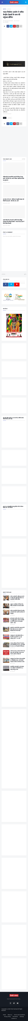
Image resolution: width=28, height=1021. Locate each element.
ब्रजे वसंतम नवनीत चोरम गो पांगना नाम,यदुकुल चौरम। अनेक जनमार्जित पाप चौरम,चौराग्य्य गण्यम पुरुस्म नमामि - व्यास (17, 620)
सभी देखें (23, 159)
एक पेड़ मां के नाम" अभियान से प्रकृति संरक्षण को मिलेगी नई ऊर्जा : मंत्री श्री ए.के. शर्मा (13, 200)
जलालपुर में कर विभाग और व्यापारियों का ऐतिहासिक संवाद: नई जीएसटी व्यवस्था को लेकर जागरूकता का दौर (17, 660)
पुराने (25, 274)
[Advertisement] (14, 45)
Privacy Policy (7, 1016)
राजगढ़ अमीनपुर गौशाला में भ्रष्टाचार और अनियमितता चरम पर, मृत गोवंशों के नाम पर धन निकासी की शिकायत (17, 644)
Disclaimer (15, 1016)
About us (10, 1014)
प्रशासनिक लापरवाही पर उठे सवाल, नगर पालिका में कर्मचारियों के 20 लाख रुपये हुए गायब (17, 668)
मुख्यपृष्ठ (4, 9)
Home (4, 1014)
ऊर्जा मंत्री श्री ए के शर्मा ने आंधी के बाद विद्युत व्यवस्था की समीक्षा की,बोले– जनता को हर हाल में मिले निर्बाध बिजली (13, 221)
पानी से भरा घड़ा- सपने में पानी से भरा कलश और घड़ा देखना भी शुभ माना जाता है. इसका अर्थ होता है (17, 652)
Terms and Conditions (19, 1014)
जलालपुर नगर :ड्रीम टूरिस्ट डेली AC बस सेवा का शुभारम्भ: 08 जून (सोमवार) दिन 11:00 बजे (17, 637)
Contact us (14, 1018)
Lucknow (9, 9)
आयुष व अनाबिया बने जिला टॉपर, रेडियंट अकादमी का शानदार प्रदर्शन (17, 604)
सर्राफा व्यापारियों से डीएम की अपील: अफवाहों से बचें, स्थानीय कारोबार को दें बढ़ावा (17, 612)
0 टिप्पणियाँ (6, 22)
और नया (3, 274)
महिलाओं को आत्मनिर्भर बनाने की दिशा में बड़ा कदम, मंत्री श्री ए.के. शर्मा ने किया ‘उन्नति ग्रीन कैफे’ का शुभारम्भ (13, 178)
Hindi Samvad (14, 1009)
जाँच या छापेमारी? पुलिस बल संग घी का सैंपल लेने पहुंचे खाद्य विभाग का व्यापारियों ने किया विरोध (17, 598)
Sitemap (22, 1016)
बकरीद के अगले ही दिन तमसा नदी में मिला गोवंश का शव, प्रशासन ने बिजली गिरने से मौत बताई (17, 629)
